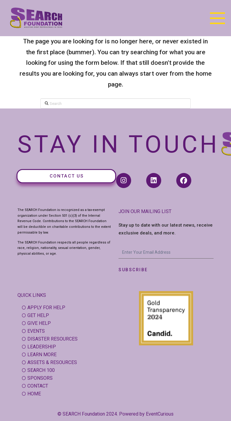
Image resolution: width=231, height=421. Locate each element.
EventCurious (160, 414)
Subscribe (133, 269)
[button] (217, 18)
